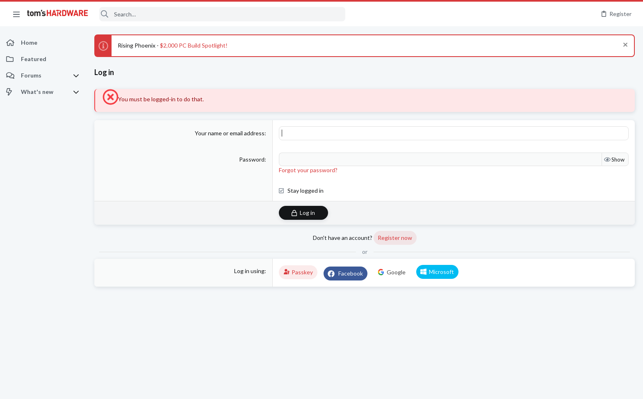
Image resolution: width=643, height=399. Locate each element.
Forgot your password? (308, 169)
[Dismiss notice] (624, 45)
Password (251, 159)
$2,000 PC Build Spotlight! (194, 45)
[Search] (222, 14)
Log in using (249, 270)
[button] (16, 14)
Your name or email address (229, 133)
